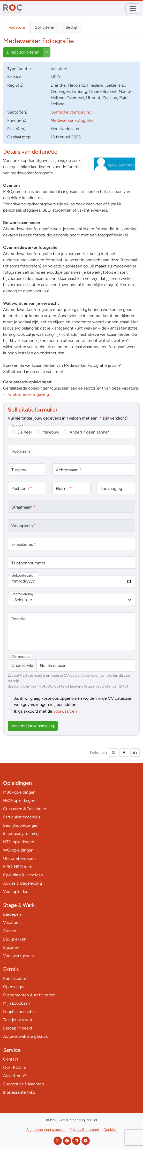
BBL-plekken (14, 939)
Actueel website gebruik (25, 1036)
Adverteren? (14, 1075)
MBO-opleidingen (19, 792)
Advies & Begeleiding (22, 883)
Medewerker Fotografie (72, 120)
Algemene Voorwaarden (45, 1130)
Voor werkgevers (18, 955)
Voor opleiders (16, 891)
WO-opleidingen (18, 850)
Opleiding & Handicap (23, 874)
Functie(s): (17, 120)
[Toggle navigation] (132, 8)
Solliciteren (45, 27)
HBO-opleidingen (19, 800)
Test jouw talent (17, 1019)
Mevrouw (50, 432)
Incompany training (21, 833)
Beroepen (12, 914)
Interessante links (19, 1092)
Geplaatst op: (19, 137)
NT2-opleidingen (18, 841)
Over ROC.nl (14, 1067)
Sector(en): (17, 112)
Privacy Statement (84, 1130)
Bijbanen (11, 947)
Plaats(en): (17, 128)
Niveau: (14, 76)
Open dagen (14, 986)
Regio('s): (16, 85)
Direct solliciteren (23, 52)
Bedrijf (71, 27)
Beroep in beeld (17, 1028)
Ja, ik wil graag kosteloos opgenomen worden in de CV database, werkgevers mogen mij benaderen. (73, 701)
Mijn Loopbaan (16, 1003)
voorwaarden (65, 711)
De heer (25, 432)
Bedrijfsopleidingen (21, 825)
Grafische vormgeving (71, 112)
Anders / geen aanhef (89, 432)
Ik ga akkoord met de (45, 711)
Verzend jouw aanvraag (32, 725)
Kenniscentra (15, 978)
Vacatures (12, 922)
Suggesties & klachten (23, 1083)
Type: (19, 68)
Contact (10, 1059)
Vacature (17, 27)
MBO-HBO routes (19, 866)
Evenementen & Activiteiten (29, 995)
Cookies (110, 1130)
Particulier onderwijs (21, 817)
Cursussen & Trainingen (24, 808)
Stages (9, 930)
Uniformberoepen (19, 858)
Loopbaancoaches (19, 1011)
